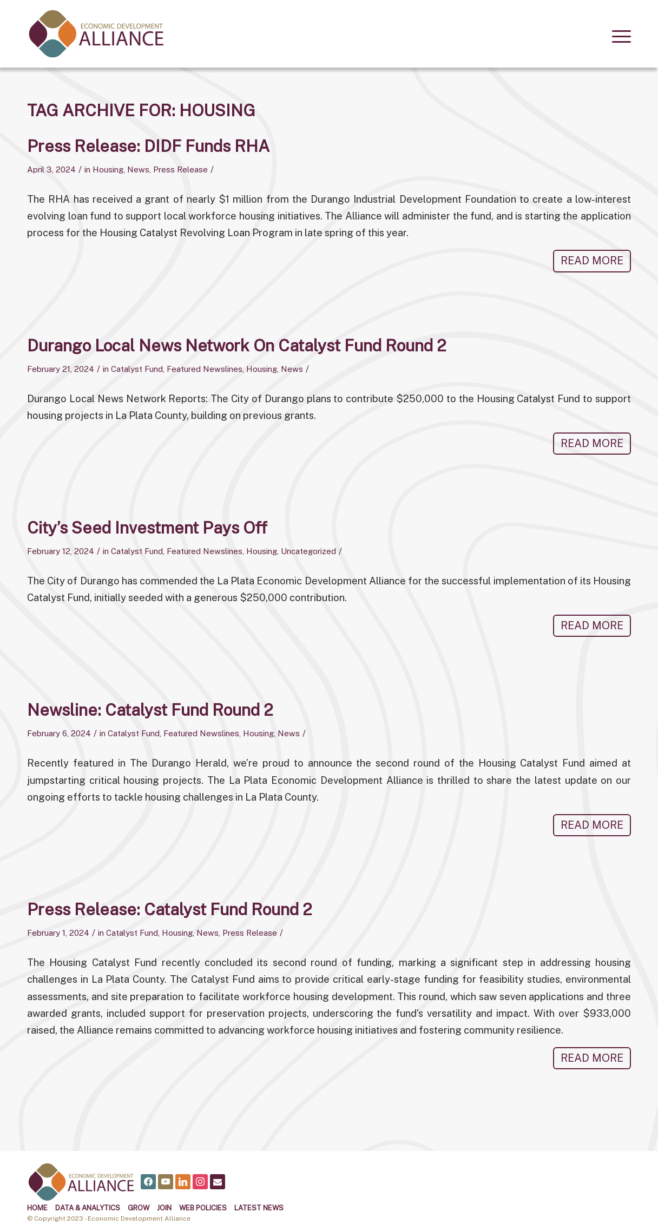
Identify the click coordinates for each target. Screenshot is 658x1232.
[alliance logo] (96, 34)
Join (164, 1208)
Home (37, 1208)
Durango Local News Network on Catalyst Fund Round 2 (236, 345)
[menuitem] (618, 35)
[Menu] (618, 35)
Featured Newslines (204, 369)
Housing (108, 169)
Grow (138, 1208)
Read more (592, 260)
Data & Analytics (87, 1208)
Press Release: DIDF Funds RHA (148, 146)
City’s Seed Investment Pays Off (147, 527)
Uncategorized (308, 551)
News (138, 169)
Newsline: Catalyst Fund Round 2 (150, 710)
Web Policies (203, 1208)
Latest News (259, 1208)
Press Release (180, 169)
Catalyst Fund (137, 369)
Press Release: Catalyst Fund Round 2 (169, 909)
